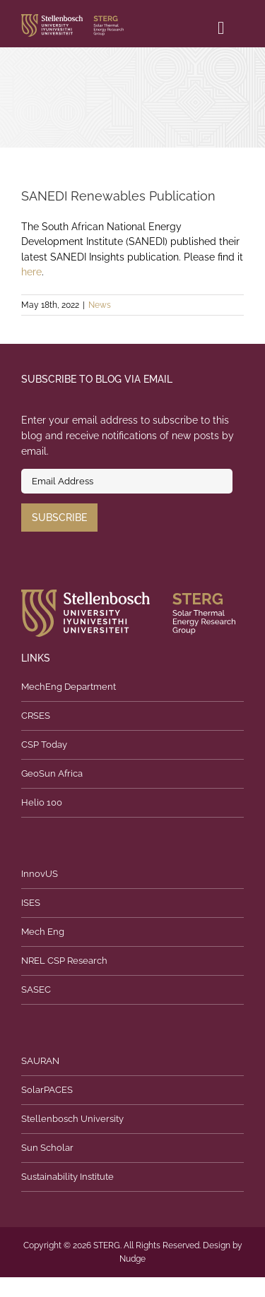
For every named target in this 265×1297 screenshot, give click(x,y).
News (99, 305)
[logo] (72, 19)
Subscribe (59, 517)
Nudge (132, 1259)
